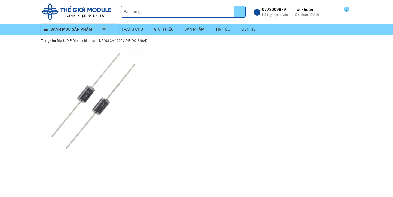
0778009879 (274, 9)
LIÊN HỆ (248, 29)
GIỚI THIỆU (164, 29)
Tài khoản (304, 9)
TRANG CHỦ (132, 29)
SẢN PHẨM (194, 29)
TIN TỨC (222, 29)
